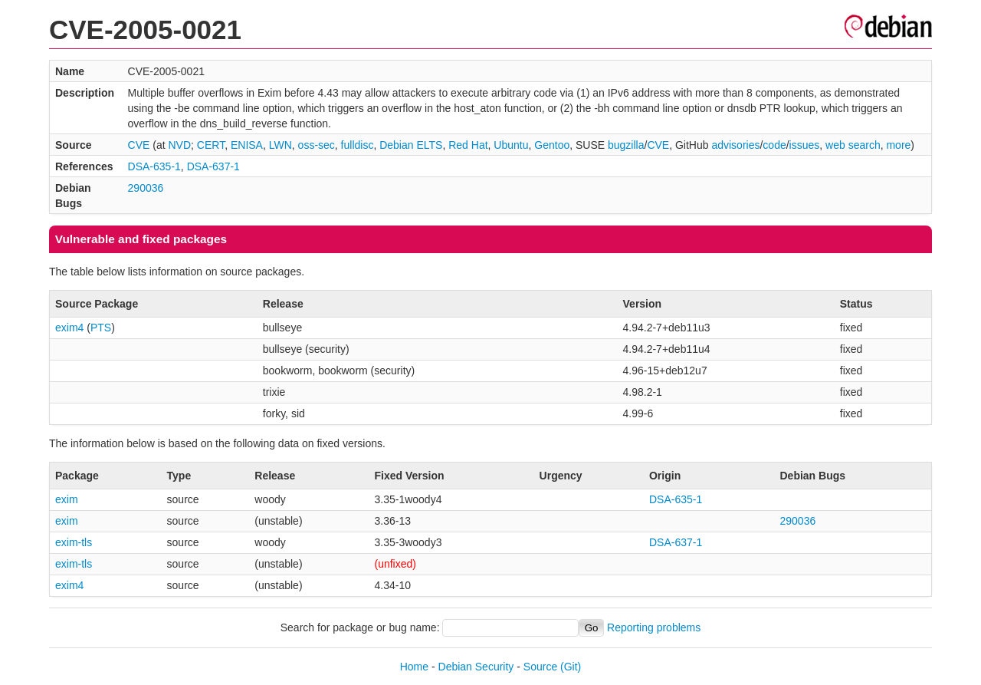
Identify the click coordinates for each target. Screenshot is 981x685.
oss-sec (316, 145)
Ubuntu (511, 145)
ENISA (247, 145)
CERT (211, 145)
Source (540, 666)
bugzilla (626, 145)
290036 (146, 188)
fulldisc (357, 145)
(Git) (570, 666)
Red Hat (467, 145)
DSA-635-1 (154, 166)
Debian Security (476, 666)
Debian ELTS (410, 145)
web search (853, 145)
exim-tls (73, 542)
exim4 (69, 327)
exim (66, 499)
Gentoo (551, 145)
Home (414, 666)
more (898, 145)
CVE (139, 145)
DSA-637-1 (213, 166)
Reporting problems (653, 627)
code (774, 145)
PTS (100, 327)
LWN (280, 145)
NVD (180, 145)
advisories (735, 145)
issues (804, 145)
